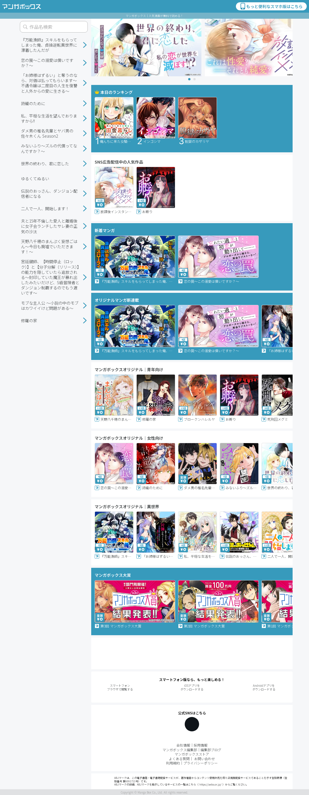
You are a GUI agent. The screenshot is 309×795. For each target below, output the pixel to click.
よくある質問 (179, 758)
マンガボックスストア (192, 754)
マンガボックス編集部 (180, 749)
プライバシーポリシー (200, 762)
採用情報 (200, 745)
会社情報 (183, 745)
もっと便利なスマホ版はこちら (271, 6)
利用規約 (173, 762)
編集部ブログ (211, 749)
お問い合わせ (204, 758)
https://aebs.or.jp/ (210, 784)
